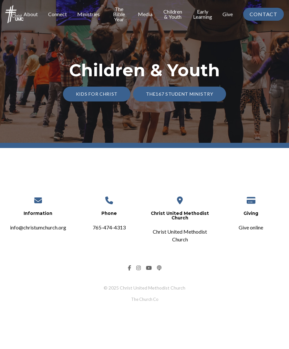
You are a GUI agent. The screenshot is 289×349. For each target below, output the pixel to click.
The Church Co (144, 299)
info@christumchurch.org (38, 227)
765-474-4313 (109, 227)
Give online (251, 227)
